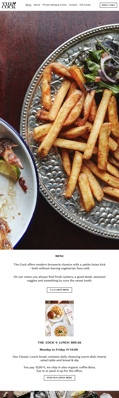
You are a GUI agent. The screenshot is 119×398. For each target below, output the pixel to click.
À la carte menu (59, 290)
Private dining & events (54, 5)
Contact (73, 5)
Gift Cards (85, 5)
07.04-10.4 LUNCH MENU (59, 378)
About (37, 5)
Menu (28, 5)
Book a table (108, 5)
